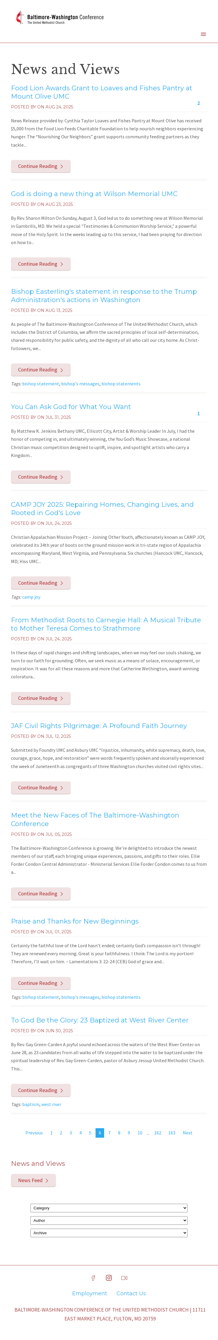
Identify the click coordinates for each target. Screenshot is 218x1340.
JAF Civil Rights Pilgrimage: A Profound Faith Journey (99, 726)
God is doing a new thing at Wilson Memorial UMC (94, 194)
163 (171, 1133)
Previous (34, 1133)
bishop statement (40, 384)
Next (188, 1133)
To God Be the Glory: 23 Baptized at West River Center (100, 1020)
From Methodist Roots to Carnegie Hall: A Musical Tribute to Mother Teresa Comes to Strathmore (106, 624)
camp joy (31, 597)
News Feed (30, 1180)
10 (140, 1133)
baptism (30, 1104)
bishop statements (121, 384)
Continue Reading (37, 166)
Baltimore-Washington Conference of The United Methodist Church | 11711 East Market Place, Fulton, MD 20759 (110, 1314)
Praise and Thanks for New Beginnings (75, 921)
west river (51, 1104)
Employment (89, 1293)
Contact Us (131, 1293)
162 (157, 1133)
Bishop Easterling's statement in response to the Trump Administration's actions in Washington (104, 296)
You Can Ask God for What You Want (71, 407)
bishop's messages (80, 384)
